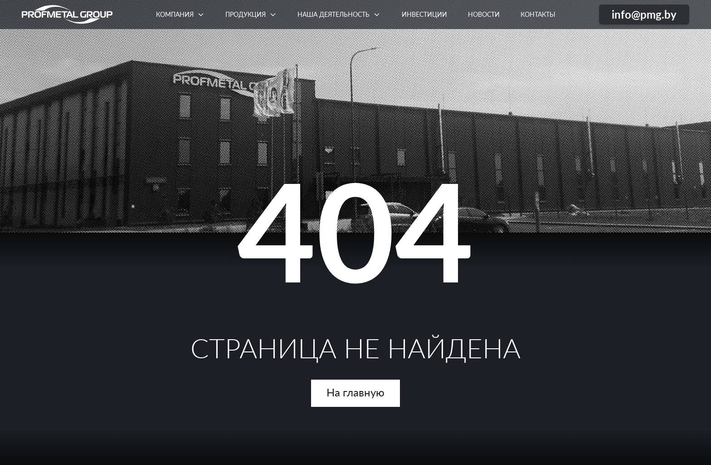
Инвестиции (424, 14)
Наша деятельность (333, 14)
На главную (355, 392)
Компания (175, 14)
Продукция (245, 14)
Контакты (538, 14)
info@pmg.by (644, 14)
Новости (484, 14)
